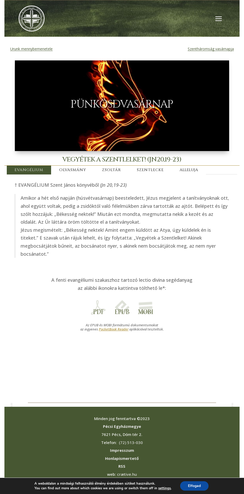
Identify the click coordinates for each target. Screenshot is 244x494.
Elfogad (194, 485)
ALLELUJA (189, 170)
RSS (121, 466)
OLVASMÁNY (72, 170)
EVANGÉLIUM (29, 170)
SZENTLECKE (150, 170)
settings (164, 488)
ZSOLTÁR (111, 170)
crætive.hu (127, 474)
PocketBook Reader (114, 329)
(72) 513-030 (131, 442)
